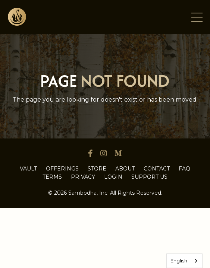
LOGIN (113, 176)
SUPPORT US (149, 176)
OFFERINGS (62, 168)
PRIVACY (83, 176)
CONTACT (157, 168)
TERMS (52, 176)
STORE (97, 168)
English (178, 261)
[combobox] (184, 260)
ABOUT (125, 168)
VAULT (28, 168)
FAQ (184, 168)
